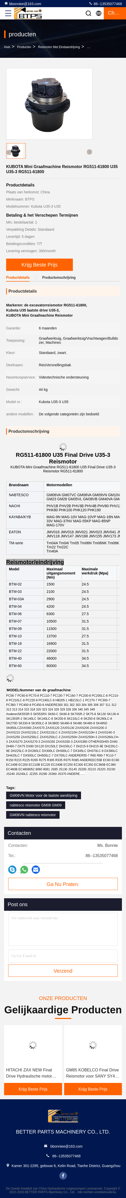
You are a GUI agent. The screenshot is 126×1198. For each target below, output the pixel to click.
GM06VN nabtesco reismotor (33, 815)
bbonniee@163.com (22, 3)
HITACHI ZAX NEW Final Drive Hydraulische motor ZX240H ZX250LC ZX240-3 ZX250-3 (31, 1073)
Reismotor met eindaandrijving (59, 47)
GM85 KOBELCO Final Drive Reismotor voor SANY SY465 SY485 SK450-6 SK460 (93, 1073)
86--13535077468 (105, 3)
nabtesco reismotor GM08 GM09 (36, 805)
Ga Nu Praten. (63, 884)
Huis (7, 47)
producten (24, 47)
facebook (63, 1176)
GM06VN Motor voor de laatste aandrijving (43, 795)
